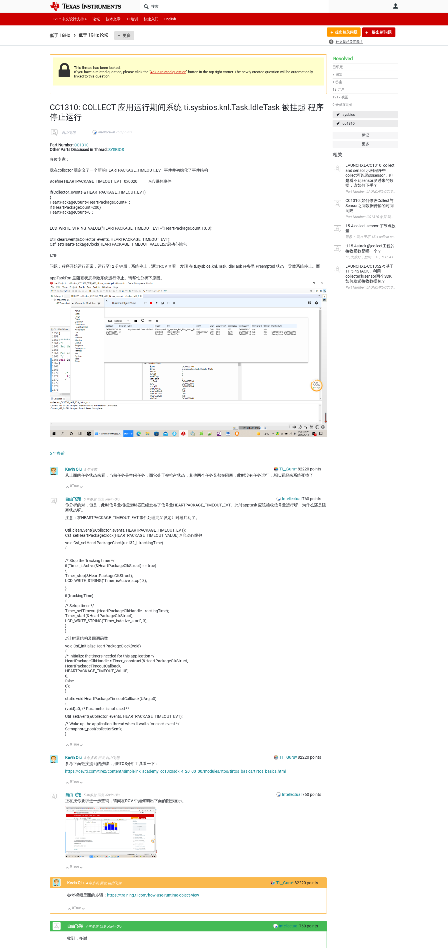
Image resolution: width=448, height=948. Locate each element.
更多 (127, 35)
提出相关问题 (345, 32)
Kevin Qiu (74, 469)
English (170, 19)
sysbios (349, 114)
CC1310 (81, 145)
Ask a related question (168, 72)
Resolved (343, 58)
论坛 (96, 19)
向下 (81, 487)
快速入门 (151, 19)
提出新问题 (381, 32)
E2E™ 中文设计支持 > (70, 19)
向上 (67, 487)
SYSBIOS (116, 149)
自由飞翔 (68, 133)
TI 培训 (132, 19)
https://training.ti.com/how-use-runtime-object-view (153, 895)
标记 (365, 135)
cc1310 (349, 123)
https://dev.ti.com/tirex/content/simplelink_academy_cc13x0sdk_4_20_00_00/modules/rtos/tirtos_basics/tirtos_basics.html (175, 771)
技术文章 (113, 19)
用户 (395, 6)
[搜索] (234, 6)
